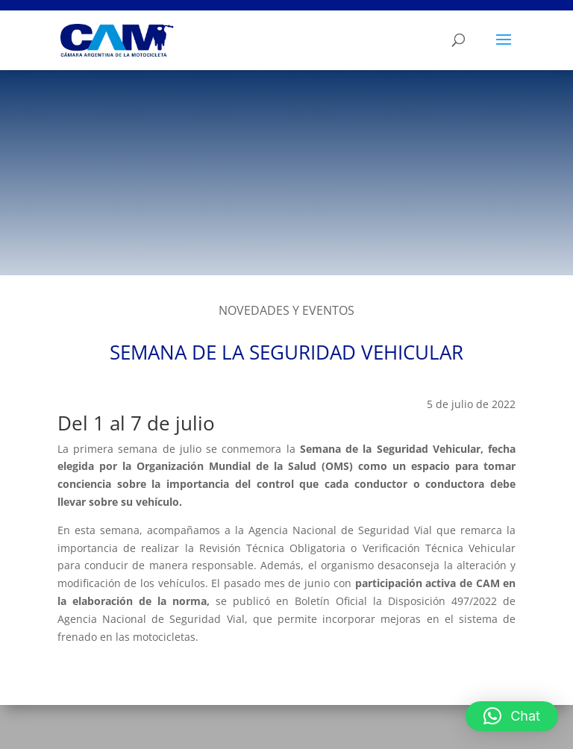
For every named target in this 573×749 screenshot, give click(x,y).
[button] (512, 716)
